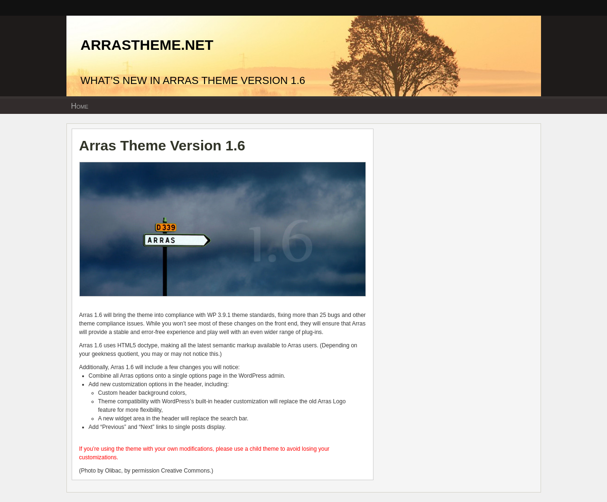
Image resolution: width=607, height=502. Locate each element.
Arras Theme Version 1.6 (162, 145)
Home (80, 106)
